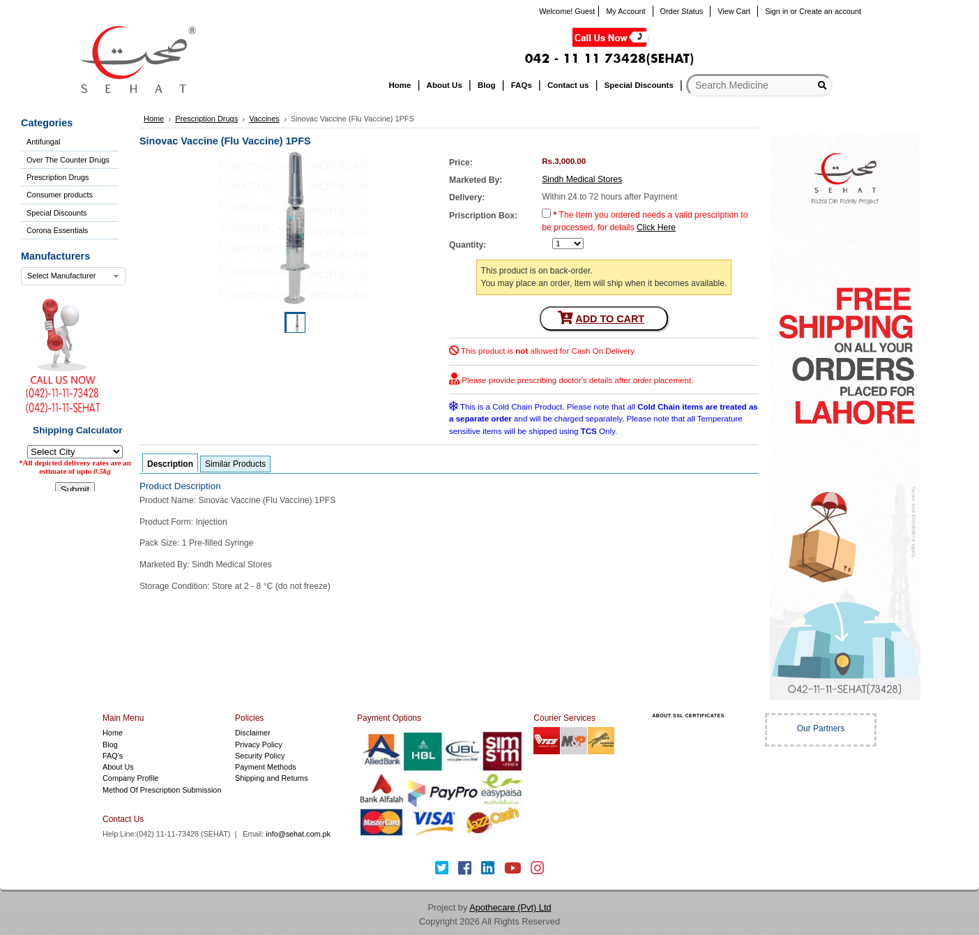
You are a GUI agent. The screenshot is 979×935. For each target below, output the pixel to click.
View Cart (734, 11)
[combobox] (73, 276)
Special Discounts (56, 213)
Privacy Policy (258, 744)
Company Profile (130, 778)
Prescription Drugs (57, 177)
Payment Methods (265, 767)
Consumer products (59, 194)
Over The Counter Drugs (67, 160)
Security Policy (259, 755)
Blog (110, 744)
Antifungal (43, 141)
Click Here (656, 227)
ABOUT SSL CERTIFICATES (688, 715)
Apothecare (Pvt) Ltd (510, 907)
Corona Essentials (57, 230)
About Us (118, 767)
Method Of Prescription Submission (162, 790)
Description (170, 464)
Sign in (776, 11)
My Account (625, 11)
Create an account (830, 11)
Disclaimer (253, 732)
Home (113, 732)
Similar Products (235, 464)
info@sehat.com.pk (298, 834)
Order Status (682, 11)
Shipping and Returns (271, 778)
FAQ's (113, 755)
